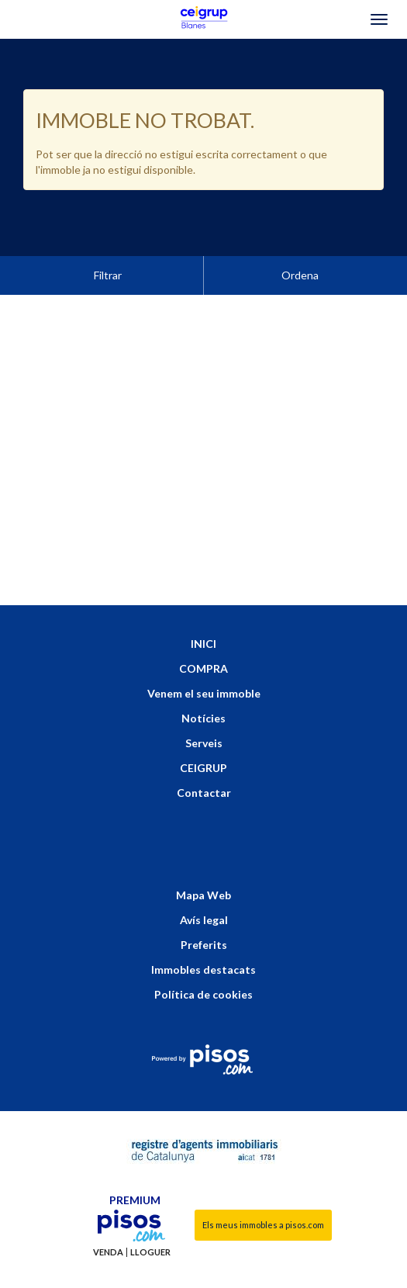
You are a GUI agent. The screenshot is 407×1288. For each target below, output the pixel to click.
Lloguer (150, 1213)
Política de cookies (203, 955)
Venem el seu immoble (203, 654)
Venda (108, 1213)
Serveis (203, 704)
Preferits (204, 905)
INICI (203, 604)
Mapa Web (203, 856)
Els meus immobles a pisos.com (263, 1186)
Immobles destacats (203, 930)
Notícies (203, 679)
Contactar (204, 753)
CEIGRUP (203, 729)
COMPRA (203, 629)
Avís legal (204, 881)
